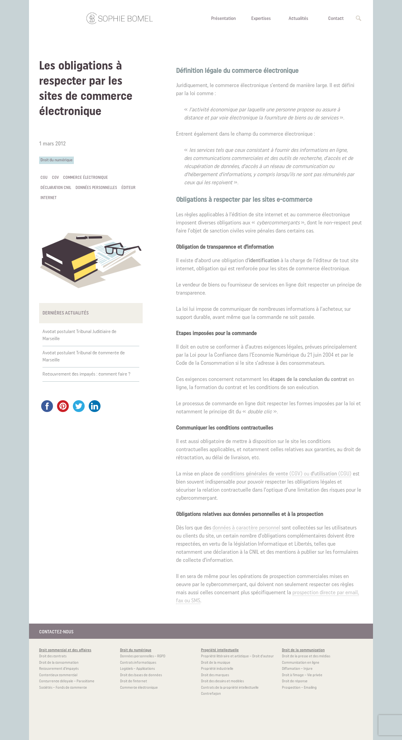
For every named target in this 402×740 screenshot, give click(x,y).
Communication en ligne (300, 663)
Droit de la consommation (59, 663)
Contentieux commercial (58, 675)
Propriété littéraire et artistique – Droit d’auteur (237, 656)
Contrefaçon (211, 694)
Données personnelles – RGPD (142, 656)
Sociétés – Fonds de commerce (63, 688)
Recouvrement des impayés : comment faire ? (86, 374)
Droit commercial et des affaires (65, 650)
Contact (336, 18)
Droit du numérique (56, 160)
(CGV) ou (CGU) (286, 474)
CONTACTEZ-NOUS (56, 632)
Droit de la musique (215, 663)
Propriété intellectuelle (220, 650)
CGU (44, 178)
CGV (55, 178)
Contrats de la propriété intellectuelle (230, 688)
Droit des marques (215, 675)
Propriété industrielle (217, 669)
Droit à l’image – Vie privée (302, 675)
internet (48, 198)
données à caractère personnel (246, 528)
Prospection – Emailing (299, 688)
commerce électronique (85, 178)
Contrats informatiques (138, 663)
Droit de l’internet (133, 681)
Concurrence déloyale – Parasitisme (66, 681)
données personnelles (96, 188)
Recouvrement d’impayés (59, 669)
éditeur (128, 188)
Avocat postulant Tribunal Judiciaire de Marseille (79, 335)
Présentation (223, 18)
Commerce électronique (139, 688)
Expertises (261, 18)
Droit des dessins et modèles (222, 681)
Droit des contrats (52, 656)
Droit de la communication (303, 650)
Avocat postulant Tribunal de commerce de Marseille (83, 357)
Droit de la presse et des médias (306, 656)
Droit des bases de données (141, 675)
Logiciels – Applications (137, 669)
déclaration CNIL (55, 188)
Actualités (298, 18)
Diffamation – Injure (297, 669)
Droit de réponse (295, 681)
